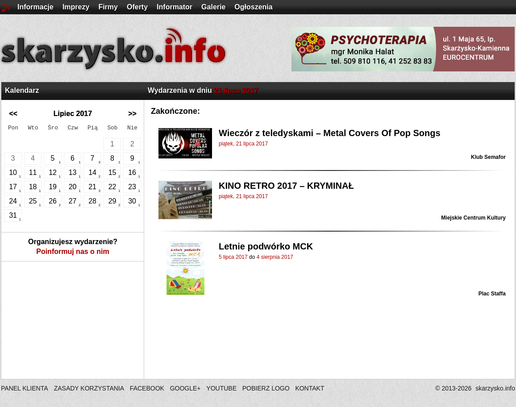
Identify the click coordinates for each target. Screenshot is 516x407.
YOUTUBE (221, 388)
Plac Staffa (492, 294)
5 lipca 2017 (233, 257)
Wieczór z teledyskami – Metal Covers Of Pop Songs (330, 133)
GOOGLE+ (185, 388)
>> (132, 113)
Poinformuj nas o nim (72, 251)
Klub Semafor (488, 157)
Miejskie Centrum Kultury (473, 218)
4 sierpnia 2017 (275, 257)
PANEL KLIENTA (25, 388)
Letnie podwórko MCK (266, 246)
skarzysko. (495, 388)
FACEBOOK (147, 388)
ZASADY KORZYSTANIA (89, 388)
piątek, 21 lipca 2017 (243, 144)
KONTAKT (309, 388)
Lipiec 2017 (73, 113)
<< (13, 113)
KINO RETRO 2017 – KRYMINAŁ (286, 186)
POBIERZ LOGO (266, 388)
